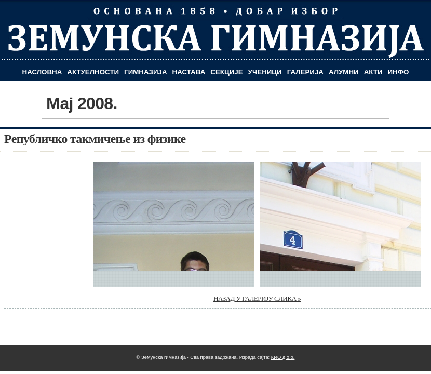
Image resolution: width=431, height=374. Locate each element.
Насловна (42, 72)
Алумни (344, 72)
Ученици (265, 72)
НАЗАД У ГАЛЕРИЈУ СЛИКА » (257, 298)
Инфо (398, 72)
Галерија (305, 72)
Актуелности (93, 72)
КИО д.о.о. (283, 357)
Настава (189, 72)
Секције (226, 72)
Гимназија (145, 72)
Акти (373, 72)
